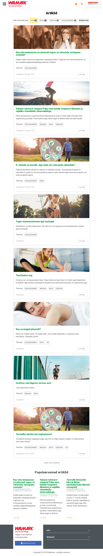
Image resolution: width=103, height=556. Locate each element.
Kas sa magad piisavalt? (28, 329)
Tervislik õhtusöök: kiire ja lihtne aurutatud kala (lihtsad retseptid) (78, 483)
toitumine (54, 20)
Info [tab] (68, 530)
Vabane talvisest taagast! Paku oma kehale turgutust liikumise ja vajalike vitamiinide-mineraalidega (49, 109)
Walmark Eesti (28, 543)
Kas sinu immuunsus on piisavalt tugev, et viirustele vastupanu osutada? (48, 53)
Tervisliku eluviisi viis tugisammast (34, 434)
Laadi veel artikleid (51, 463)
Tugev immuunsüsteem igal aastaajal (35, 221)
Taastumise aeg (24, 275)
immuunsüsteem (69, 20)
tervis (43, 20)
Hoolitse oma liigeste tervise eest (33, 383)
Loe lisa (82, 74)
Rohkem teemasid (85, 20)
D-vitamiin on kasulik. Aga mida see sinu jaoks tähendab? (45, 165)
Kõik (34, 20)
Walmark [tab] (68, 537)
